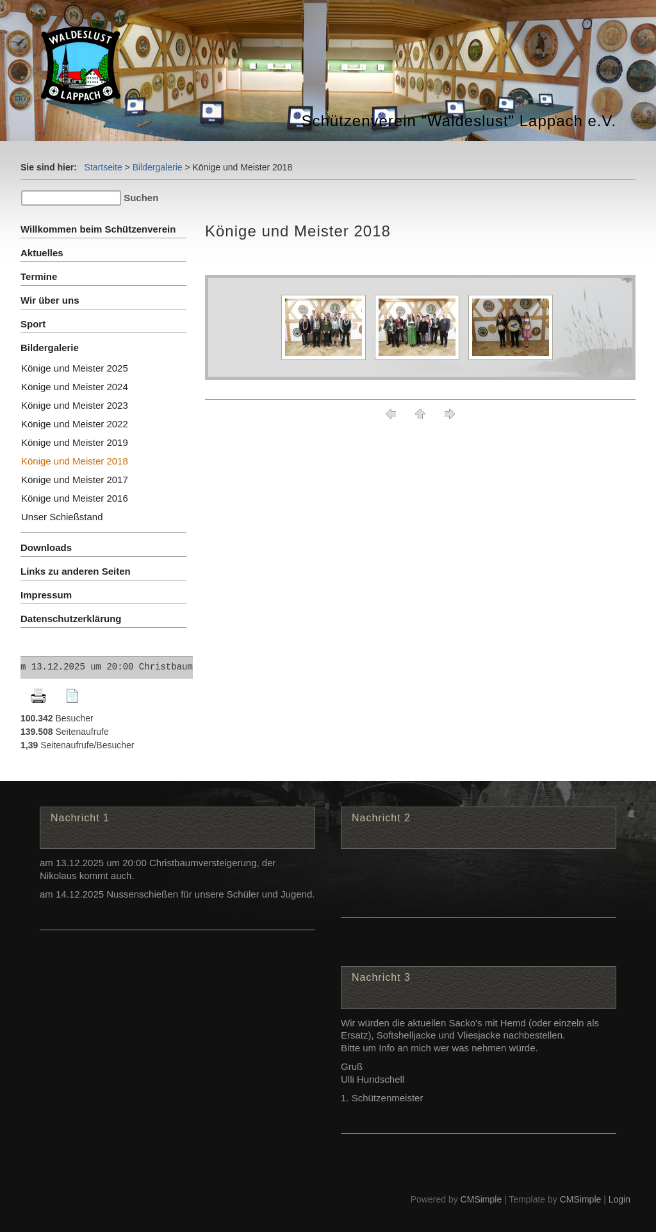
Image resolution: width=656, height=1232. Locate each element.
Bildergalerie (158, 167)
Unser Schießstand (62, 516)
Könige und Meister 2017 (74, 479)
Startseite (103, 167)
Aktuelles (41, 252)
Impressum (46, 594)
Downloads (46, 547)
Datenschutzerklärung (71, 618)
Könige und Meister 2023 (74, 405)
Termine (38, 276)
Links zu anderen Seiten (75, 571)
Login (619, 1199)
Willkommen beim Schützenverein (98, 229)
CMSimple (481, 1199)
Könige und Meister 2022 (74, 423)
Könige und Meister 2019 (74, 442)
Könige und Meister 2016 (74, 498)
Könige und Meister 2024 (74, 386)
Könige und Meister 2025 (74, 368)
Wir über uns (49, 300)
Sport (32, 323)
